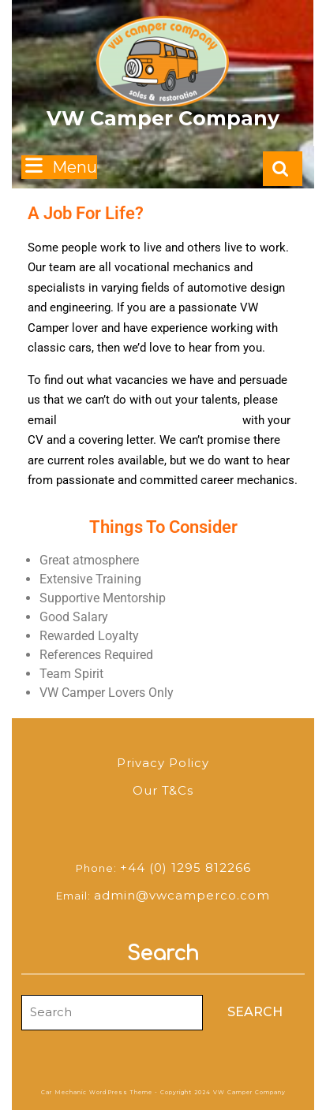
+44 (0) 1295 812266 (185, 867)
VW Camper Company (163, 118)
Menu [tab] (59, 166)
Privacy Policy (163, 762)
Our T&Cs (163, 790)
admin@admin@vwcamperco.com (149, 420)
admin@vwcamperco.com (182, 895)
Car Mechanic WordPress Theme (96, 1092)
